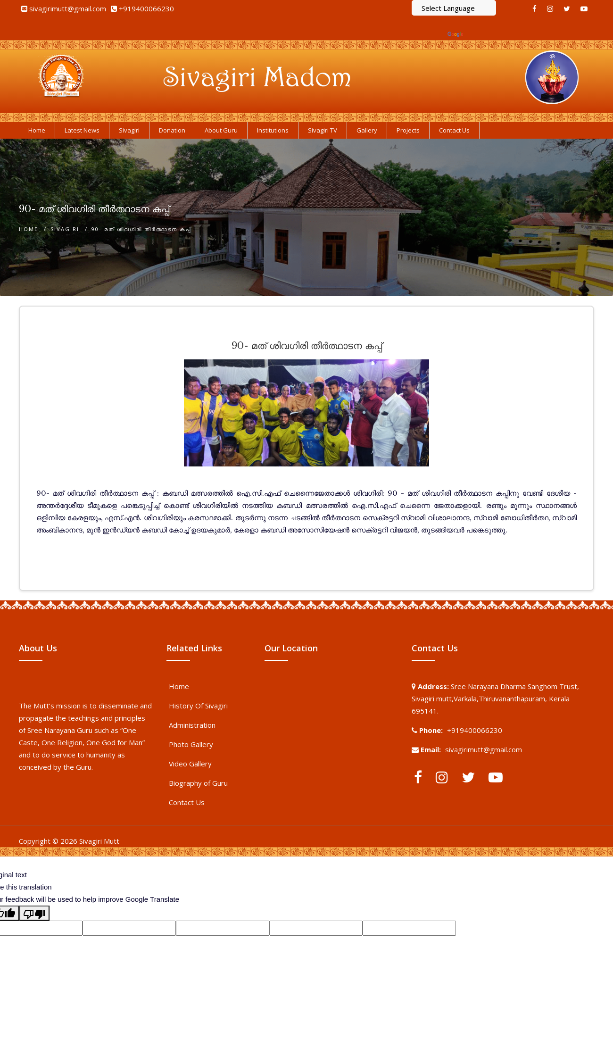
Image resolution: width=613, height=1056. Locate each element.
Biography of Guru (198, 783)
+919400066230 (146, 8)
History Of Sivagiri (198, 705)
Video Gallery (190, 763)
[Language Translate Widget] (454, 8)
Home (28, 229)
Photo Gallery (191, 744)
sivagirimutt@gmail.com (67, 8)
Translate (471, 34)
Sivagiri (64, 229)
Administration (192, 725)
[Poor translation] (34, 913)
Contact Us (187, 802)
